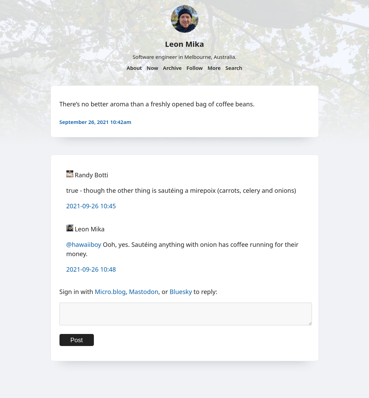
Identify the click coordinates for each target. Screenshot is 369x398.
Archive (172, 67)
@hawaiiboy (83, 244)
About (134, 67)
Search (234, 67)
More (213, 67)
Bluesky (181, 291)
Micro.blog (110, 291)
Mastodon (144, 291)
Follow (194, 67)
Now (152, 67)
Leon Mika (184, 44)
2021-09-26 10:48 (91, 269)
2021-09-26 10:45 (91, 206)
